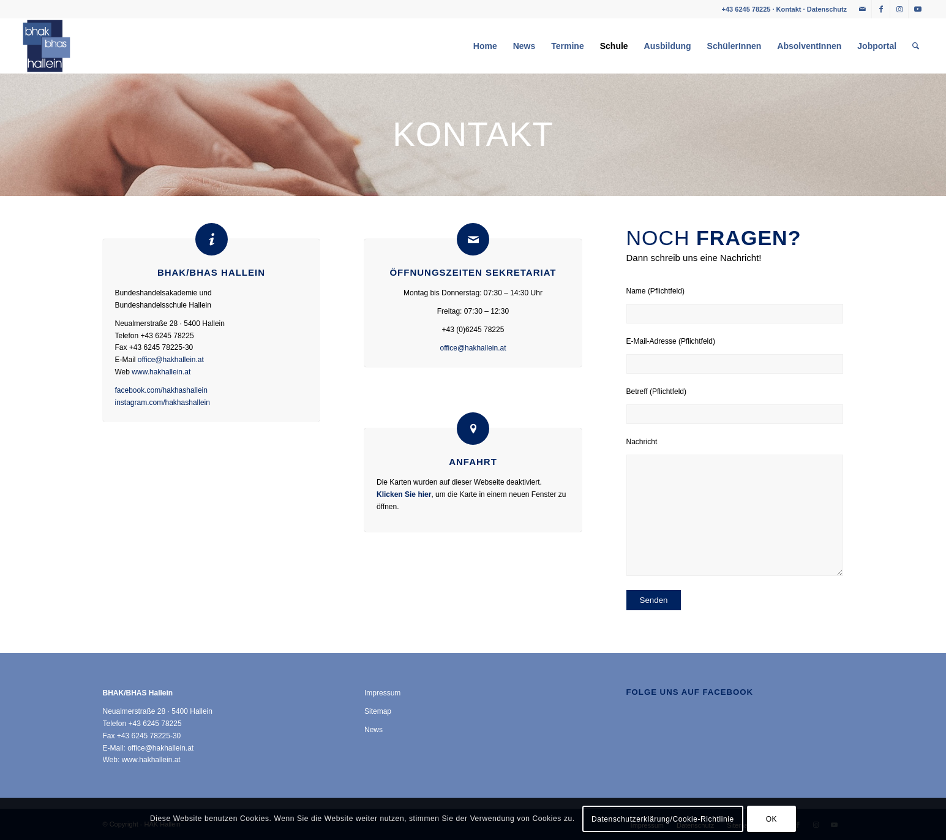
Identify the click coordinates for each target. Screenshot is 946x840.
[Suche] (915, 46)
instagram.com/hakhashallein (162, 402)
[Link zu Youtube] (918, 9)
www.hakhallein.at (161, 372)
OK (772, 819)
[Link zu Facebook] (881, 9)
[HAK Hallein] (46, 46)
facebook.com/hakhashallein (161, 390)
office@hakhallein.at (171, 359)
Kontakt (788, 9)
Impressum (382, 693)
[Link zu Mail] (862, 9)
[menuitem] (485, 46)
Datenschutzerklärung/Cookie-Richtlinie (662, 819)
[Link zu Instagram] (899, 9)
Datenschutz (827, 9)
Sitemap (377, 711)
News (373, 729)
